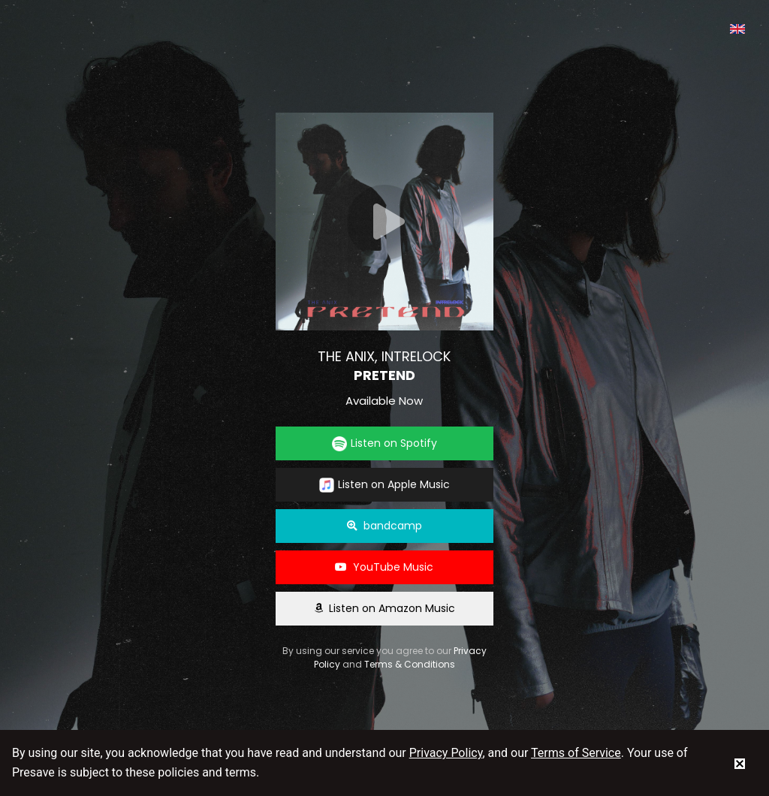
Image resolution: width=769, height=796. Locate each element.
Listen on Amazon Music (384, 608)
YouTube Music (384, 566)
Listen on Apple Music (384, 485)
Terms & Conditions (409, 664)
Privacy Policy (446, 753)
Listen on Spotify (384, 443)
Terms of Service (576, 753)
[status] (739, 763)
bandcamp (384, 525)
